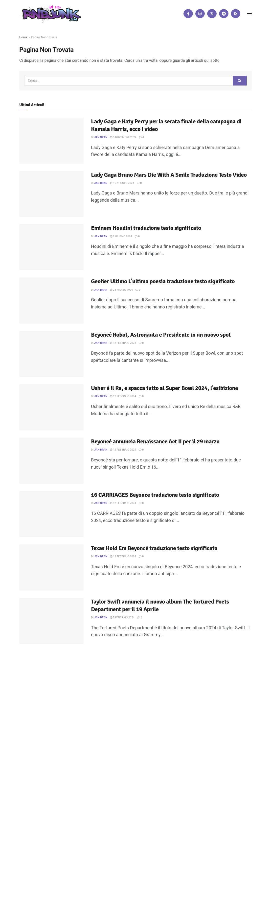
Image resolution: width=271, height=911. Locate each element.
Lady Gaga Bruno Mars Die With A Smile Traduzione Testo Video (169, 174)
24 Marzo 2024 (121, 289)
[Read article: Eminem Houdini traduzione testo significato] (51, 247)
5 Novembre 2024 (123, 137)
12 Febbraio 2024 (123, 343)
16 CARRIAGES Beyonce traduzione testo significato (155, 495)
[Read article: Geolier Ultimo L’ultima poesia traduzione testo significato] (51, 301)
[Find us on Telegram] (223, 13)
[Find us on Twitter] (212, 13)
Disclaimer (108, 694)
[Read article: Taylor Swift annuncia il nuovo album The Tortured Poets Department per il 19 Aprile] (51, 621)
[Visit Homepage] (50, 13)
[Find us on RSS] (235, 13)
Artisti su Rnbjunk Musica (77, 694)
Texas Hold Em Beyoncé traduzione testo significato (154, 548)
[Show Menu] (249, 13)
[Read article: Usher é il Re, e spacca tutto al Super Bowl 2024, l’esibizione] (51, 407)
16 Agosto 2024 (122, 183)
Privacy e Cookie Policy (138, 694)
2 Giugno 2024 (121, 236)
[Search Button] (240, 81)
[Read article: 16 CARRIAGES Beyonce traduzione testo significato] (51, 514)
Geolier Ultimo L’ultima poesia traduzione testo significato (163, 281)
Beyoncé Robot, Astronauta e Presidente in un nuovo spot (161, 334)
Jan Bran (100, 137)
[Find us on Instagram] (200, 13)
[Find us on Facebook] (188, 13)
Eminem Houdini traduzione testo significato (146, 228)
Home (23, 37)
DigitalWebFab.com (32, 708)
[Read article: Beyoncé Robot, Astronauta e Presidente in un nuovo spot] (51, 354)
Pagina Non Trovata (44, 37)
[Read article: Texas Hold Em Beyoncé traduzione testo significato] (51, 567)
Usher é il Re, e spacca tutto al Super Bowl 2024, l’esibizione (164, 388)
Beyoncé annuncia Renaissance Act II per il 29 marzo (155, 441)
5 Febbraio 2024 (122, 617)
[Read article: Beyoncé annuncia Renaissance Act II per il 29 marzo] (51, 461)
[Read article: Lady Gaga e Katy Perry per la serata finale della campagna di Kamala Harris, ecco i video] (51, 141)
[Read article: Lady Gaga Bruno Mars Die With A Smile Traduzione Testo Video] (51, 194)
